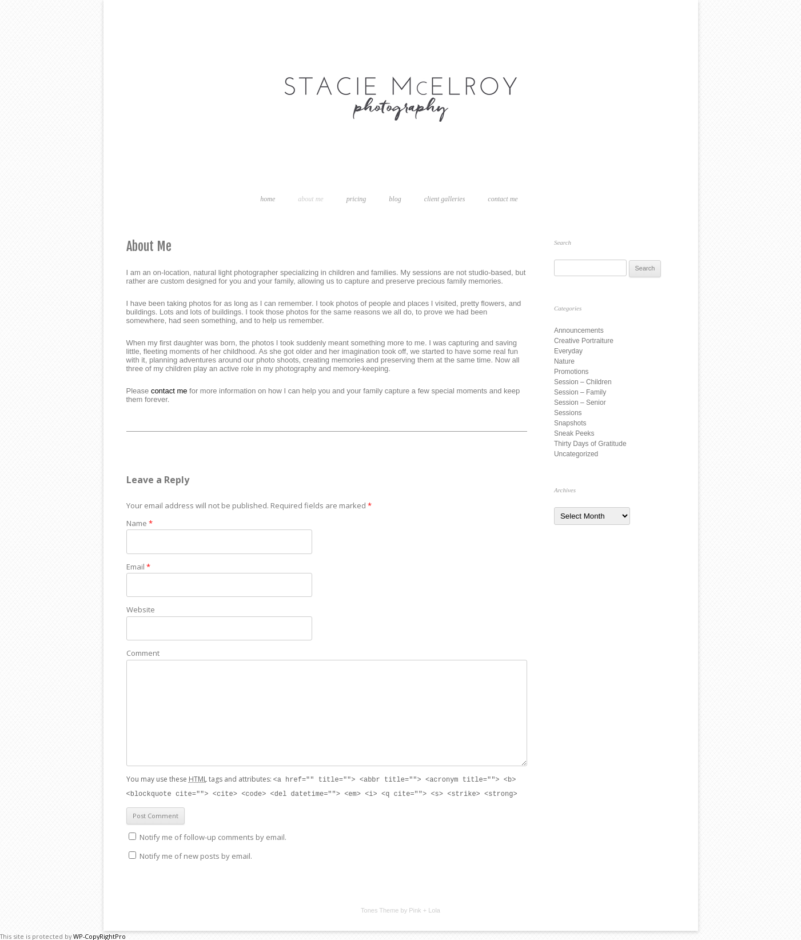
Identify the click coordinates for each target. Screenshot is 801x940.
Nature (564, 361)
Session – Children (583, 382)
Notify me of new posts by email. (196, 855)
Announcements (579, 330)
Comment (143, 653)
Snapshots (570, 423)
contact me (169, 391)
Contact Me (502, 199)
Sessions (568, 413)
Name (139, 523)
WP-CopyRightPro (99, 935)
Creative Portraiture (583, 341)
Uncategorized (576, 454)
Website (140, 609)
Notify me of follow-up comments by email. (213, 836)
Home (267, 199)
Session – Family (580, 392)
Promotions (571, 372)
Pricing (356, 199)
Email (138, 566)
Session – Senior (580, 403)
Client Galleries (444, 199)
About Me (310, 199)
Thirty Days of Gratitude (590, 444)
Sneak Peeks (574, 433)
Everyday (568, 351)
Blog (395, 199)
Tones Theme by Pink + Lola (400, 909)
